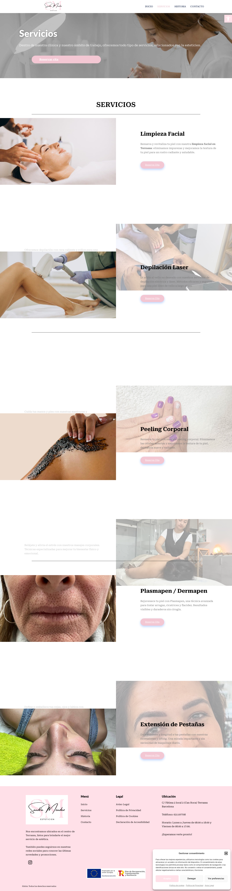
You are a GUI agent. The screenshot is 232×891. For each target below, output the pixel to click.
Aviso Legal (209, 885)
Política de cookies (176, 885)
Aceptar (167, 878)
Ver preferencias (216, 878)
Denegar (191, 878)
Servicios (165, 6)
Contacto (197, 6)
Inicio (150, 6)
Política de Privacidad (194, 885)
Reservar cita (48, 59)
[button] (228, 19)
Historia (181, 6)
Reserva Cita (152, 165)
